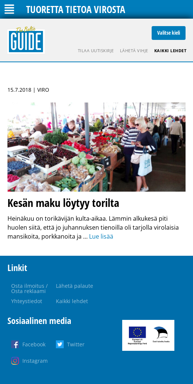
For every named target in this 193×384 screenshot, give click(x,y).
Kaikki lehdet (170, 50)
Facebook (33, 344)
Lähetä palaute (74, 285)
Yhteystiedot (26, 301)
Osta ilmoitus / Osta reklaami (29, 288)
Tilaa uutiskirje (96, 50)
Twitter (76, 344)
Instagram (35, 360)
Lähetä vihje (134, 50)
